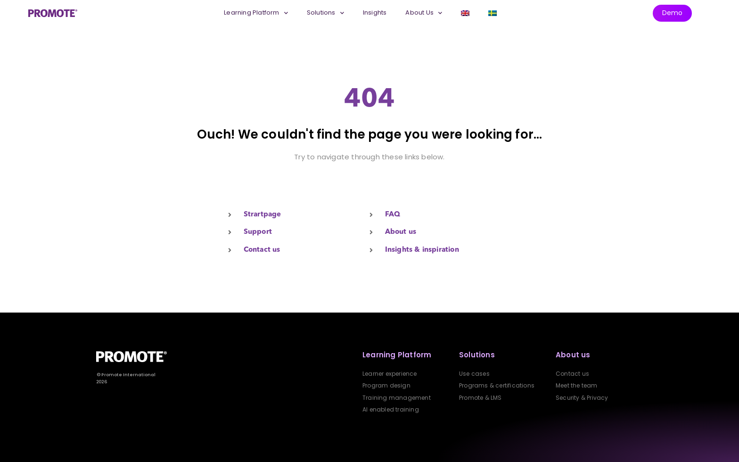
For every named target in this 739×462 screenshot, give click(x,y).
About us (573, 355)
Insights (375, 12)
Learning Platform (256, 13)
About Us (423, 13)
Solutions (325, 13)
